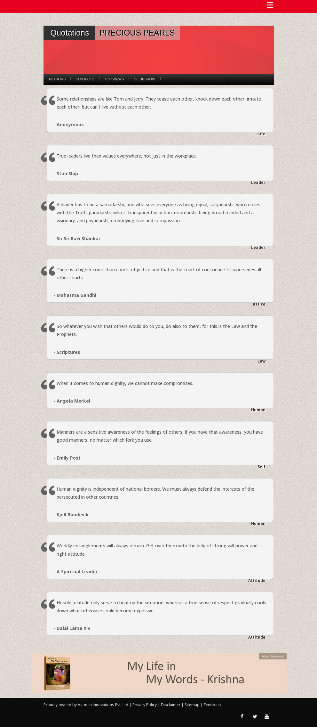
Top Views (114, 79)
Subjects (85, 79)
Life (261, 133)
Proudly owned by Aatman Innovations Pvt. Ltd (86, 704)
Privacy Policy (145, 704)
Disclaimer (170, 704)
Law (261, 361)
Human (258, 410)
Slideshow (144, 79)
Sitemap (193, 704)
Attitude (256, 580)
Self (261, 467)
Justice (258, 304)
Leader (258, 182)
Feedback (212, 704)
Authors (57, 79)
